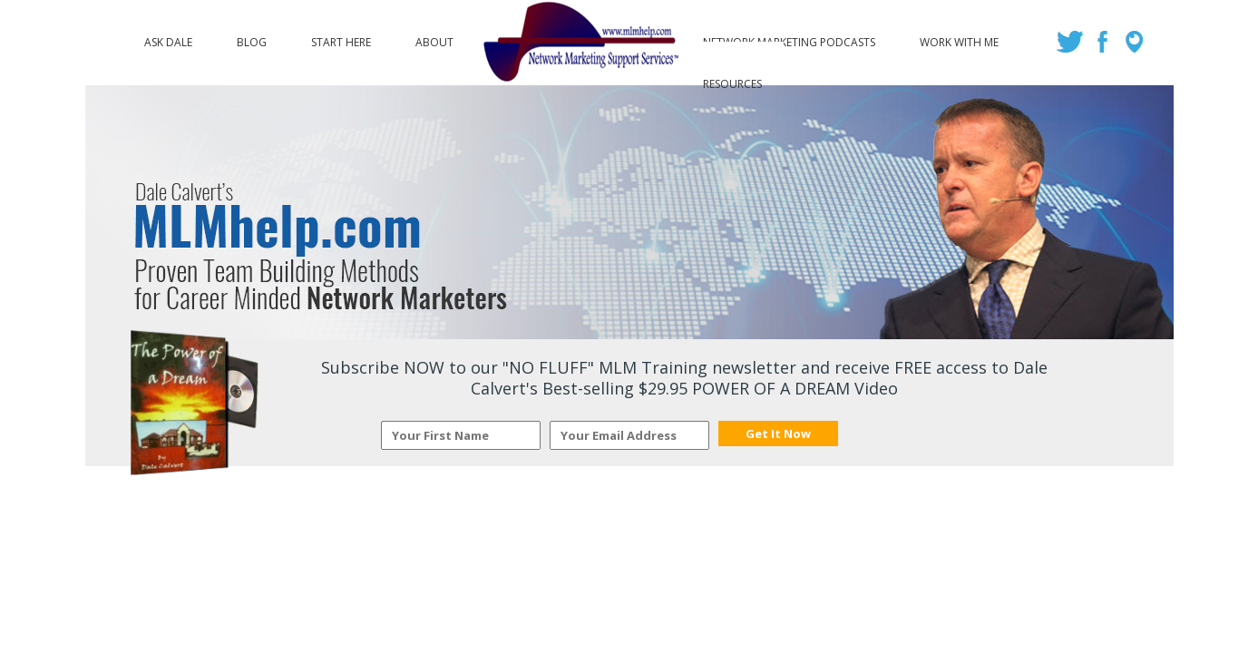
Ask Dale (168, 38)
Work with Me (959, 38)
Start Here (341, 38)
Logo (578, 42)
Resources (732, 79)
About (434, 38)
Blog (252, 38)
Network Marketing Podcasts (789, 38)
